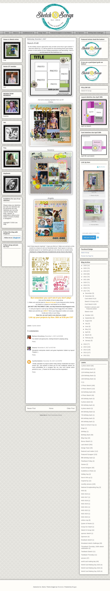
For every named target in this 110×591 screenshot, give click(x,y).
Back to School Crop (87, 425)
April (86, 332)
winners (83, 558)
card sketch (85, 444)
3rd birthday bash (86, 392)
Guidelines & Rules (87, 471)
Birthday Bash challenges (95, 32)
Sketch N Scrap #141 (91, 301)
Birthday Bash (85, 435)
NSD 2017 (84, 497)
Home (7, 32)
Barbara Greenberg (38, 336)
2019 (85, 285)
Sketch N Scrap (85, 252)
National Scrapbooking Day (90, 487)
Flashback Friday (86, 461)
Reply (34, 341)
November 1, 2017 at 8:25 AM (54, 336)
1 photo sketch (86, 366)
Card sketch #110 (90, 298)
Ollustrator (60, 587)
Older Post (71, 408)
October (88, 315)
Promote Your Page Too (87, 256)
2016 (85, 344)
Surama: (50, 150)
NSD (82, 490)
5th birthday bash (86, 405)
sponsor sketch (86, 533)
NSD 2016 (84, 494)
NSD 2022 (84, 510)
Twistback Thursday (87, 555)
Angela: (51, 198)
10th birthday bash (87, 369)
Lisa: (60, 52)
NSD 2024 (84, 517)
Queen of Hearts (86, 523)
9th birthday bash (86, 421)
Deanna (34, 347)
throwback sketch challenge (90, 543)
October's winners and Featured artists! (92, 308)
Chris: (50, 102)
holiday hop (85, 474)
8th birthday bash (86, 418)
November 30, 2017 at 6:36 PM (52, 361)
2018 (85, 288)
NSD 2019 (84, 504)
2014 (85, 350)
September (89, 318)
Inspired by (84, 481)
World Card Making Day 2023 (90, 565)
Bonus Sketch (85, 441)
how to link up (85, 477)
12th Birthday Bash (87, 375)
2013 (85, 352)
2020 (85, 282)
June (87, 326)
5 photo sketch (36, 325)
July (86, 323)
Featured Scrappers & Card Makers (61, 32)
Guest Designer (86, 467)
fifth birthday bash (87, 458)
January (88, 340)
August (87, 321)
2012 (85, 355)
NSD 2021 (84, 507)
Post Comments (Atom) (55, 415)
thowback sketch (86, 540)
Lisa (42, 48)
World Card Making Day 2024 (90, 568)
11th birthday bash (87, 372)
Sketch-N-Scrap (86, 91)
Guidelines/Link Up (28, 32)
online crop (84, 520)
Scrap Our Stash (86, 527)
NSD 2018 (84, 500)
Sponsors (84, 536)
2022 (85, 277)
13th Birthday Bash (87, 379)
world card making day (88, 561)
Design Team (42, 32)
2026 (85, 265)
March (87, 335)
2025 (85, 268)
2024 (85, 271)
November (88, 296)
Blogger (74, 587)
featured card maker (87, 451)
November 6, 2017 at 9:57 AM (46, 347)
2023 (85, 274)
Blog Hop (84, 438)
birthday (83, 431)
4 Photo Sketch (86, 395)
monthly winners (86, 484)
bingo (83, 428)
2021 (85, 279)
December (88, 293)
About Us (16, 32)
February (88, 338)
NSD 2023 (84, 514)
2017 (85, 291)
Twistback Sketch (86, 551)
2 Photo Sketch (86, 385)
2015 (85, 347)
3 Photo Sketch (86, 389)
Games (83, 464)
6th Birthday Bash (87, 412)
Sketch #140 (89, 311)
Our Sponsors (80, 32)
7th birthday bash (86, 415)
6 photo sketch (86, 408)
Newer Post (31, 408)
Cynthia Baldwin (37, 361)
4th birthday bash (86, 398)
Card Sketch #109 (90, 304)
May (86, 329)
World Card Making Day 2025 (90, 571)
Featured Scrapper (87, 454)
